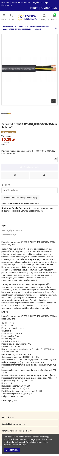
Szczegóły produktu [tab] (11, 230)
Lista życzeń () (49, 8)
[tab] (29, 235)
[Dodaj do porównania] (44, 175)
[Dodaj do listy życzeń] (15, 175)
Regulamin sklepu (41, 2)
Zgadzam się (12, 450)
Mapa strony (6, 5)
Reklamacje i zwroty (21, 2)
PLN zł (34, 8)
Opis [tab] (3, 225)
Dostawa (5, 2)
